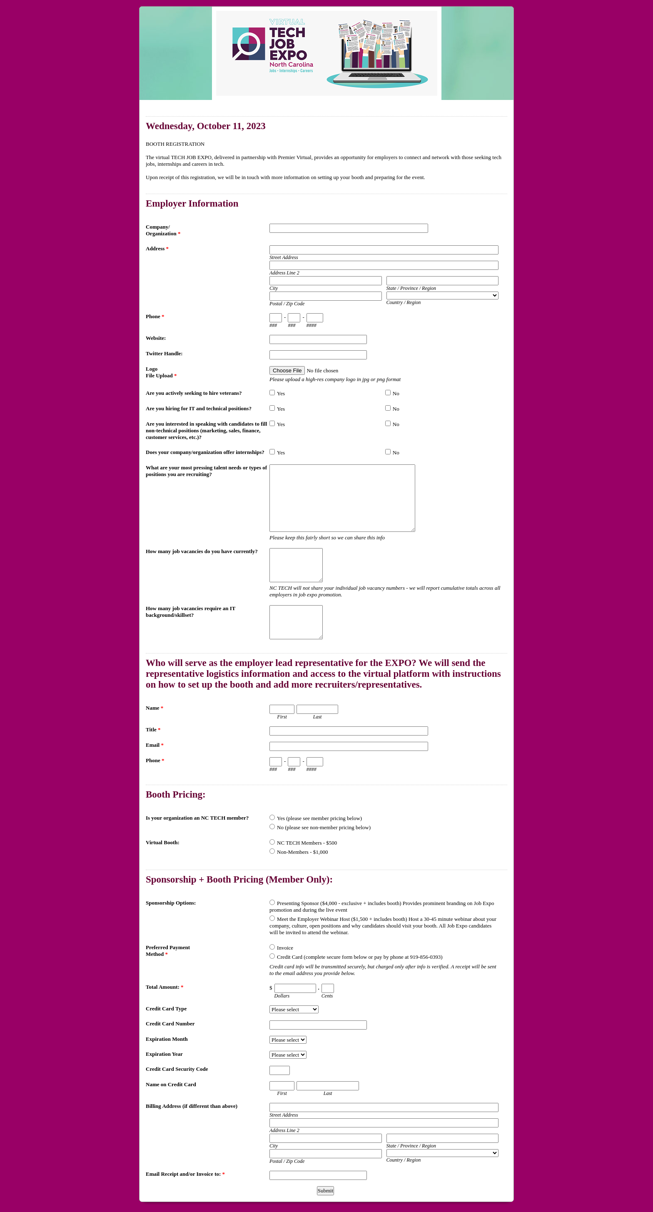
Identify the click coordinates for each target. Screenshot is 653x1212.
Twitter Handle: (164, 353)
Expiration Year (164, 1054)
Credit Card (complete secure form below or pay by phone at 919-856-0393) (359, 957)
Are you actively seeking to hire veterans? (194, 393)
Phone (155, 316)
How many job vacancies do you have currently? (202, 551)
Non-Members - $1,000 (302, 852)
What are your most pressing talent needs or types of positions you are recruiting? (206, 470)
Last (317, 717)
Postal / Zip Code (286, 304)
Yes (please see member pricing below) (319, 818)
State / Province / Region (411, 288)
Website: (156, 338)
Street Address (283, 257)
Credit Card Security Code (177, 1069)
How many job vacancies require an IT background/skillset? (190, 611)
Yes (281, 393)
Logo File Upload (161, 372)
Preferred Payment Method (168, 950)
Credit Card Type (166, 1008)
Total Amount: (165, 987)
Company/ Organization (163, 230)
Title (153, 729)
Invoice (285, 948)
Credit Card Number (170, 1023)
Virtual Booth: (162, 842)
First (282, 717)
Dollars (282, 996)
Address (157, 248)
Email (155, 745)
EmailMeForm (326, 53)
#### (312, 325)
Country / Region (403, 302)
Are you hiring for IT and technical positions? (199, 408)
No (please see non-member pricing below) (324, 827)
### (273, 325)
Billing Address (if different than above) (191, 1106)
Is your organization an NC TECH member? (197, 818)
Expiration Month (167, 1039)
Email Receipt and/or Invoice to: (185, 1174)
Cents (327, 996)
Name (154, 708)
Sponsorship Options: (171, 903)
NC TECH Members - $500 (307, 843)
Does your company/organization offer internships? (205, 452)
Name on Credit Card (171, 1084)
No (396, 393)
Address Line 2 (284, 273)
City (273, 288)
